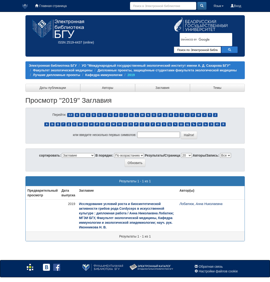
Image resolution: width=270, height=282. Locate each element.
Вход (236, 6)
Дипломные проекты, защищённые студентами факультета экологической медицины (167, 70)
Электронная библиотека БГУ (53, 65)
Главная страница (51, 6)
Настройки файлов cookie (218, 271)
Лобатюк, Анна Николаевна (200, 204)
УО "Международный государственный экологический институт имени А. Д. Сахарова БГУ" (156, 65)
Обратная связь (211, 266)
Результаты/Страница (162, 155)
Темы (217, 88)
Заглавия (162, 88)
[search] (200, 40)
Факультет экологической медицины (62, 70)
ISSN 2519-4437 (70, 42)
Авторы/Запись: (206, 155)
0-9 (70, 115)
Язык (219, 6)
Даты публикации (52, 88)
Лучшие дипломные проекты (56, 75)
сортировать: (50, 155)
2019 (131, 75)
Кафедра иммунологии (103, 75)
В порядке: (104, 155)
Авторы (107, 88)
